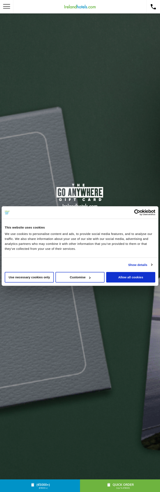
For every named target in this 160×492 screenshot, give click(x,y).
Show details (137, 265)
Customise (80, 277)
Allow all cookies (130, 277)
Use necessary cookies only (29, 277)
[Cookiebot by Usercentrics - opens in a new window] (137, 212)
